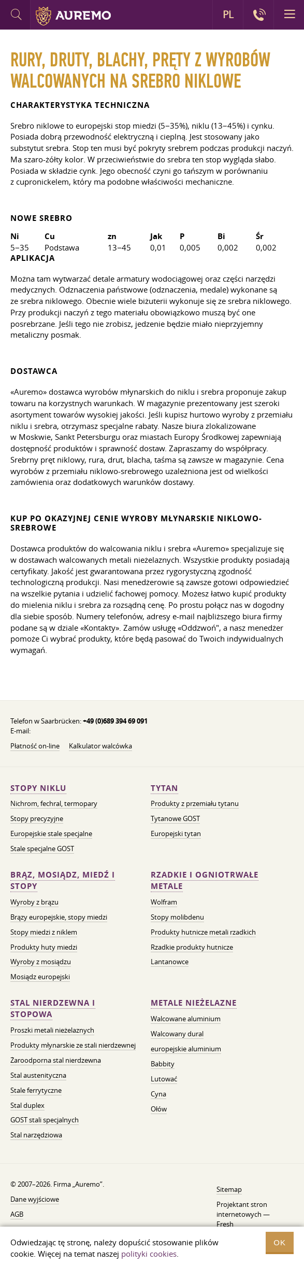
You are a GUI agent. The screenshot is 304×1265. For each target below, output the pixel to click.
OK (279, 1242)
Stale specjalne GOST (42, 848)
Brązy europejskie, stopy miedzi (58, 917)
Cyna (158, 1094)
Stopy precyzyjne (36, 818)
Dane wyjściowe (34, 1199)
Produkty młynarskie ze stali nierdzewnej (73, 1045)
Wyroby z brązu (34, 902)
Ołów (159, 1109)
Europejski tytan (176, 833)
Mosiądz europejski (40, 976)
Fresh (225, 1224)
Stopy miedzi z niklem (43, 932)
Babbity (163, 1063)
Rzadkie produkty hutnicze (192, 947)
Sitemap (229, 1189)
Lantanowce (170, 961)
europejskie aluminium (186, 1048)
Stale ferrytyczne (36, 1090)
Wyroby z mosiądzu (40, 961)
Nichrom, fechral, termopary (53, 803)
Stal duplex (27, 1105)
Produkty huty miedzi (43, 947)
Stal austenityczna (38, 1075)
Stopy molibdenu (177, 917)
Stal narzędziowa (36, 1134)
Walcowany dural (177, 1033)
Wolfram (164, 902)
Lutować (164, 1078)
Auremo (73, 16)
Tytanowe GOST (175, 818)
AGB (16, 1214)
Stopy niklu (38, 788)
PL (228, 14)
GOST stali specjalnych (44, 1119)
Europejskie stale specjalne (51, 833)
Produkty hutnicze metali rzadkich (203, 932)
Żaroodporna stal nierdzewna (55, 1060)
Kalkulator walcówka (100, 745)
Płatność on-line (35, 745)
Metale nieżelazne (194, 1002)
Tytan (164, 788)
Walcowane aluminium (186, 1018)
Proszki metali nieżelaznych (52, 1030)
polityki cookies (149, 1253)
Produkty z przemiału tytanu (195, 803)
